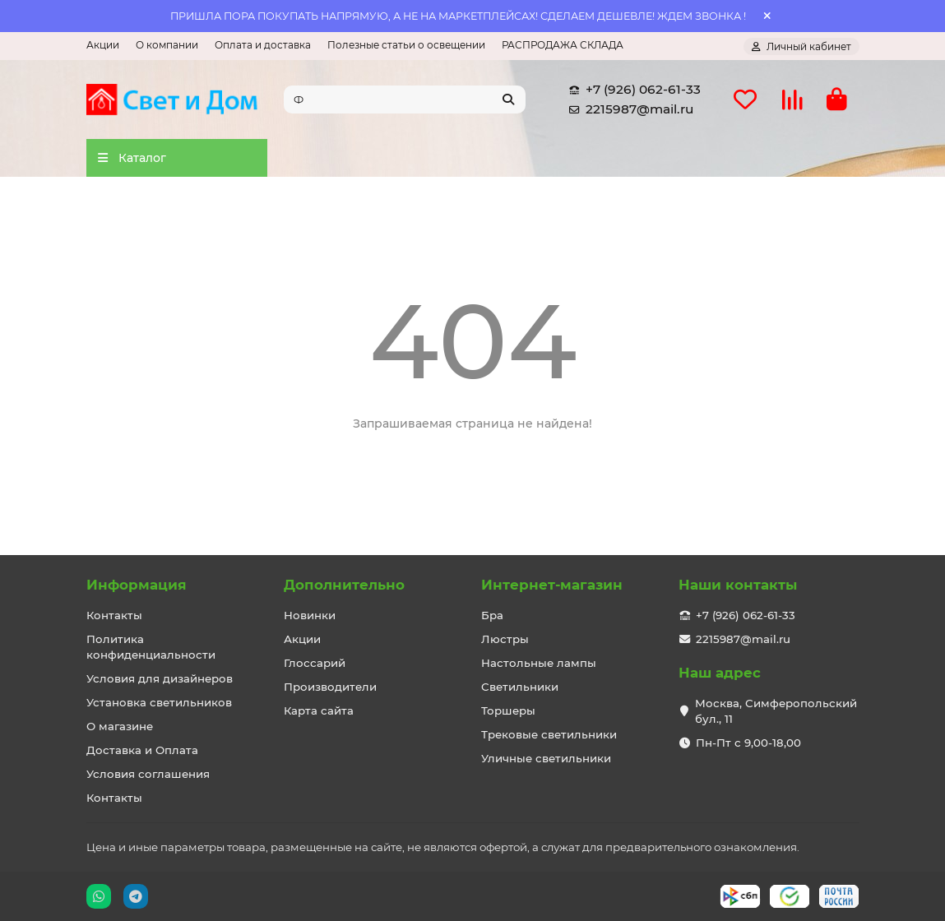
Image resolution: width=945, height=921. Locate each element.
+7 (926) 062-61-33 (632, 90)
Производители (330, 686)
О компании (167, 45)
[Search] (405, 99)
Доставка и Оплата (142, 750)
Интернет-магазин (552, 584)
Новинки (310, 615)
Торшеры (508, 710)
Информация (136, 584)
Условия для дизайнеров (159, 678)
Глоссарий (314, 662)
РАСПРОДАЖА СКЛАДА (562, 45)
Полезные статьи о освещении (406, 45)
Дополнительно (344, 584)
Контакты (114, 615)
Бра (492, 615)
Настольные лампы (538, 662)
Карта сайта (319, 710)
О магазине (119, 726)
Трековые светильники (549, 734)
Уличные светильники (546, 758)
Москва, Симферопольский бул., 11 (776, 711)
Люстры (505, 639)
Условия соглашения (148, 773)
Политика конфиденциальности (150, 646)
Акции (102, 45)
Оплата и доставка (263, 45)
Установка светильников (159, 702)
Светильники (519, 686)
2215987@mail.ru (628, 109)
